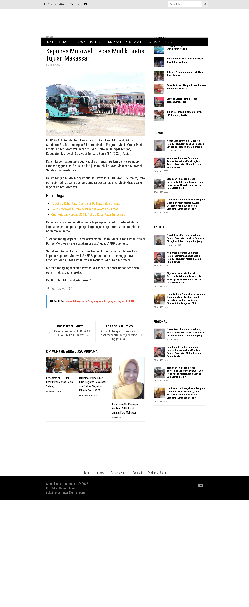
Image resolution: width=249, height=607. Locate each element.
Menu (73, 4)
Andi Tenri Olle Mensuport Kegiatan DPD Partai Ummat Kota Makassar (125, 422)
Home (86, 486)
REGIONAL (64, 41)
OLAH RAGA (153, 41)
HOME (50, 41)
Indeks (100, 486)
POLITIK (95, 41)
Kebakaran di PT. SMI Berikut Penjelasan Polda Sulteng (59, 396)
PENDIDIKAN (113, 41)
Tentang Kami (118, 486)
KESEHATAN (133, 41)
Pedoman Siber (157, 486)
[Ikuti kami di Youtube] (200, 499)
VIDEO (169, 41)
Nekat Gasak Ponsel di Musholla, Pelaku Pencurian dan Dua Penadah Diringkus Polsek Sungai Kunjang (185, 157)
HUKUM (80, 41)
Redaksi (137, 486)
